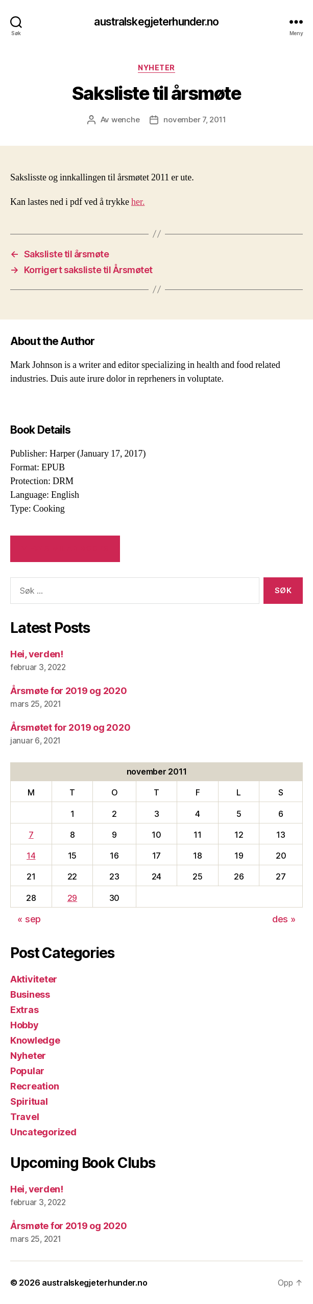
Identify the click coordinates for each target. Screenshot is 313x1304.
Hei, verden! (36, 654)
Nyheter (156, 67)
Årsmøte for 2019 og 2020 (68, 690)
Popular (27, 1071)
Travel (24, 1116)
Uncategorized (43, 1132)
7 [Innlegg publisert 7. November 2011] (31, 835)
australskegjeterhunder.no (156, 21)
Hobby (24, 1025)
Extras (24, 1009)
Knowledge (35, 1040)
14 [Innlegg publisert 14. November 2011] (31, 855)
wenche (125, 119)
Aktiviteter (33, 979)
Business (30, 994)
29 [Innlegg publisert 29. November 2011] (72, 898)
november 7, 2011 (194, 119)
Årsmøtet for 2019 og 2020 (70, 727)
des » (284, 919)
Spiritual (29, 1101)
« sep (29, 919)
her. (138, 202)
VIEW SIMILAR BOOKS (65, 548)
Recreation (34, 1086)
